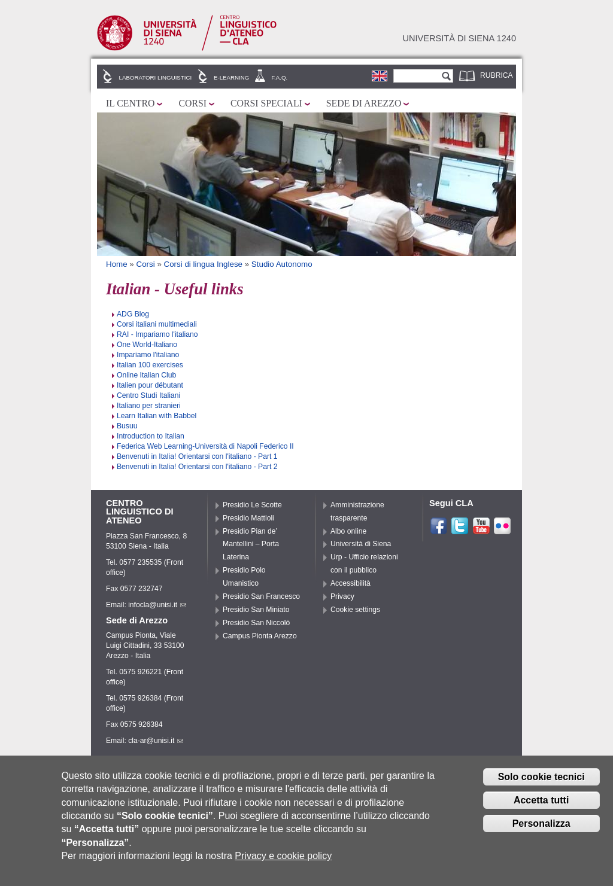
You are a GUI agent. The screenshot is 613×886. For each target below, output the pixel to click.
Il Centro (130, 103)
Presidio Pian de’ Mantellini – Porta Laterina (251, 544)
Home (117, 264)
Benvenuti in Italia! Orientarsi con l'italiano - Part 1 (197, 456)
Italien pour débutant (150, 385)
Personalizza (541, 828)
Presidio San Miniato (256, 609)
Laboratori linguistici (155, 77)
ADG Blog (133, 314)
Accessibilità (350, 583)
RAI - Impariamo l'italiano (157, 334)
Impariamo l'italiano (148, 355)
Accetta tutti (541, 804)
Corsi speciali (266, 103)
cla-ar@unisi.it (155, 740)
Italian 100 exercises (150, 365)
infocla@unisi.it (157, 605)
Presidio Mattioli (248, 518)
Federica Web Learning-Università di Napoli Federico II (205, 446)
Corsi (192, 103)
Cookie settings (355, 609)
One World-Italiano (147, 344)
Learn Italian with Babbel (156, 416)
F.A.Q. (279, 77)
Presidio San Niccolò (256, 623)
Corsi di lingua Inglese (203, 264)
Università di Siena (360, 544)
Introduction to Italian (150, 436)
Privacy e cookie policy (283, 860)
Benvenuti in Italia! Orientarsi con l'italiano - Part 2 (197, 466)
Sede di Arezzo (364, 103)
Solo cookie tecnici (541, 781)
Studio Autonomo (281, 264)
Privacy (342, 596)
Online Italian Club (146, 375)
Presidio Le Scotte (252, 505)
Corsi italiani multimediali (157, 324)
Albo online (348, 531)
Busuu (127, 426)
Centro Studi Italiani (148, 395)
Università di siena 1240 (459, 38)
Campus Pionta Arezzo (260, 636)
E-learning (231, 77)
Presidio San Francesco (261, 596)
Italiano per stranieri (149, 405)
